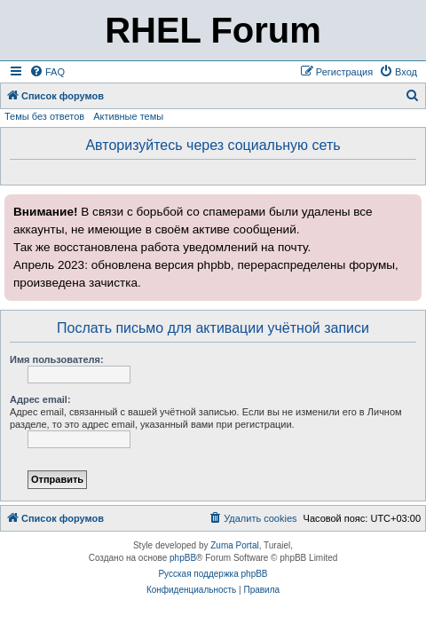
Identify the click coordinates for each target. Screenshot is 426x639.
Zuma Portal (234, 545)
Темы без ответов (44, 116)
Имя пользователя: (57, 359)
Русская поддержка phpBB (212, 574)
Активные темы (128, 116)
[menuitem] (47, 72)
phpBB (183, 558)
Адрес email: (40, 399)
